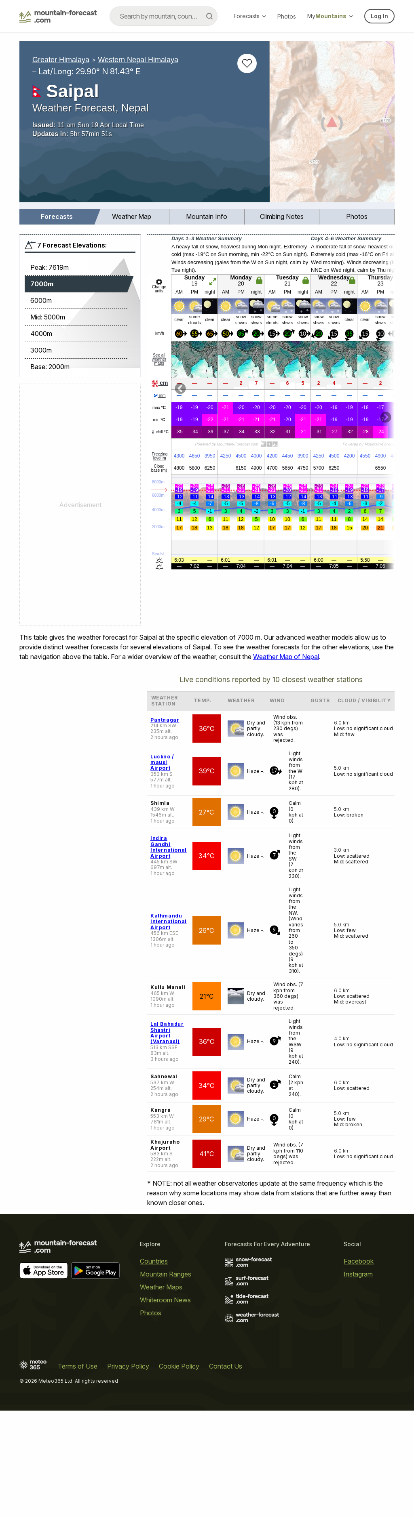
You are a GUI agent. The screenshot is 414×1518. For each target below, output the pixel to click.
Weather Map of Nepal (286, 657)
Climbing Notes (282, 216)
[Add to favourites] (247, 63)
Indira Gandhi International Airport (168, 847)
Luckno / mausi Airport (162, 762)
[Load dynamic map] (332, 124)
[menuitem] (57, 217)
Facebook (359, 1261)
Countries (154, 1261)
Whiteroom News (165, 1300)
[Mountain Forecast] (58, 16)
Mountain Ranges (165, 1274)
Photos (286, 16)
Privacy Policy (128, 1366)
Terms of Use (77, 1366)
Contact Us (225, 1366)
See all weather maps (159, 359)
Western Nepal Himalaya (138, 60)
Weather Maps (161, 1287)
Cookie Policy (179, 1366)
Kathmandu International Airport (168, 921)
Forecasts (250, 16)
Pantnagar (164, 720)
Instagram (358, 1274)
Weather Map (131, 216)
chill (160, 432)
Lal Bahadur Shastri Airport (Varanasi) (167, 1032)
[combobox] (164, 16)
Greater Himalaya (60, 60)
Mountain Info (206, 216)
